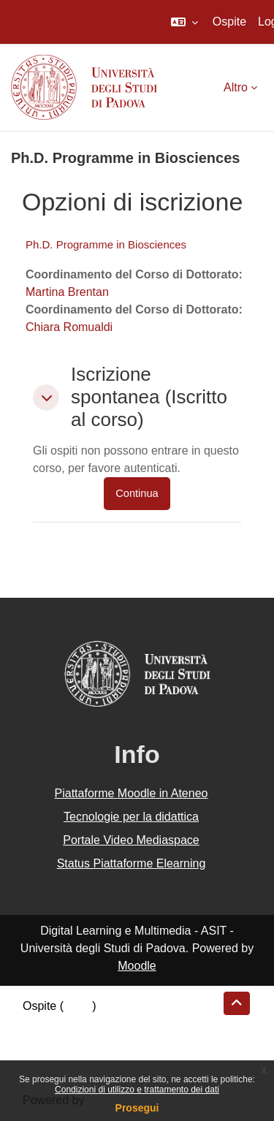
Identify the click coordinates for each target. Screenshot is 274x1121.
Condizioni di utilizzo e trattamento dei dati (137, 1089)
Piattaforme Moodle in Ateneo (131, 793)
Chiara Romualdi (69, 327)
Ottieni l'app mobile (72, 1058)
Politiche (44, 1041)
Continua (136, 493)
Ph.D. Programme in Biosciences (106, 244)
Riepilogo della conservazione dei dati (121, 1023)
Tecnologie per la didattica (131, 816)
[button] (184, 22)
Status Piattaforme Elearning (131, 863)
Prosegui (137, 1108)
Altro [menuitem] (236, 87)
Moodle (137, 966)
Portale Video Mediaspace (131, 840)
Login (78, 1006)
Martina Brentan (67, 292)
